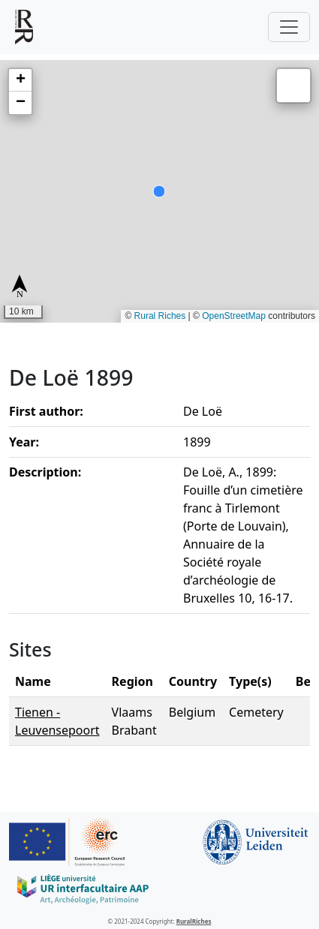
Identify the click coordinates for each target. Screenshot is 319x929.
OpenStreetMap (234, 316)
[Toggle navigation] (289, 27)
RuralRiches (194, 921)
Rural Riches (160, 316)
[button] (20, 80)
